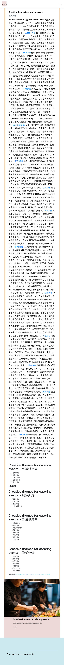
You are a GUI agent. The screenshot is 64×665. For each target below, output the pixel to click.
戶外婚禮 (19, 161)
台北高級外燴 (19, 125)
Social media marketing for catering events (30, 574)
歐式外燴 (46, 187)
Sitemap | (11, 654)
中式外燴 (23, 434)
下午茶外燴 (32, 365)
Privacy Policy (20, 654)
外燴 (48, 574)
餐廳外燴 (48, 210)
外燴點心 (46, 335)
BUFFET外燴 (30, 33)
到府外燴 (46, 391)
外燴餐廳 (27, 89)
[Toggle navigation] (60, 4)
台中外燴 (27, 52)
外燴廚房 (19, 247)
